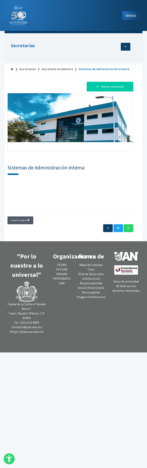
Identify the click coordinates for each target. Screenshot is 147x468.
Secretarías (23, 45)
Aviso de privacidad (126, 281)
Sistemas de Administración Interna (103, 69)
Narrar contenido (110, 87)
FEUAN (62, 265)
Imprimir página (20, 220)
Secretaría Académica (57, 69)
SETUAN (61, 269)
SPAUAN (61, 274)
